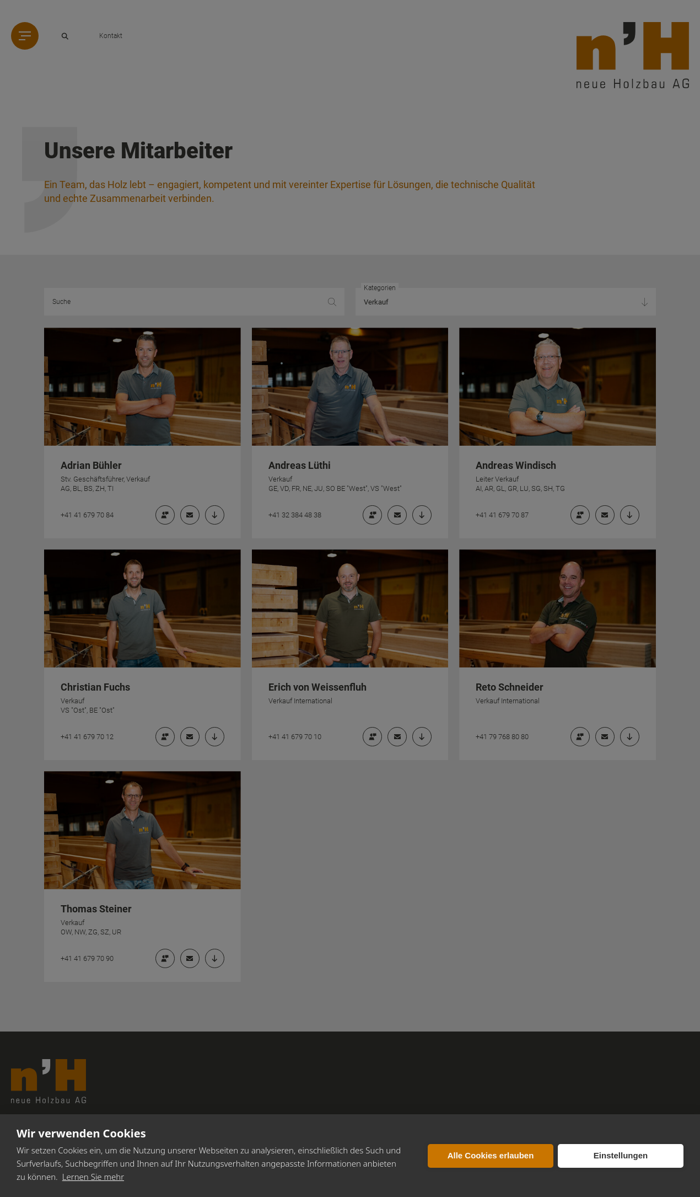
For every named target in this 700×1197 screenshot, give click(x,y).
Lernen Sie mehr (93, 1176)
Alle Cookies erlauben (491, 1155)
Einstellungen (621, 1155)
